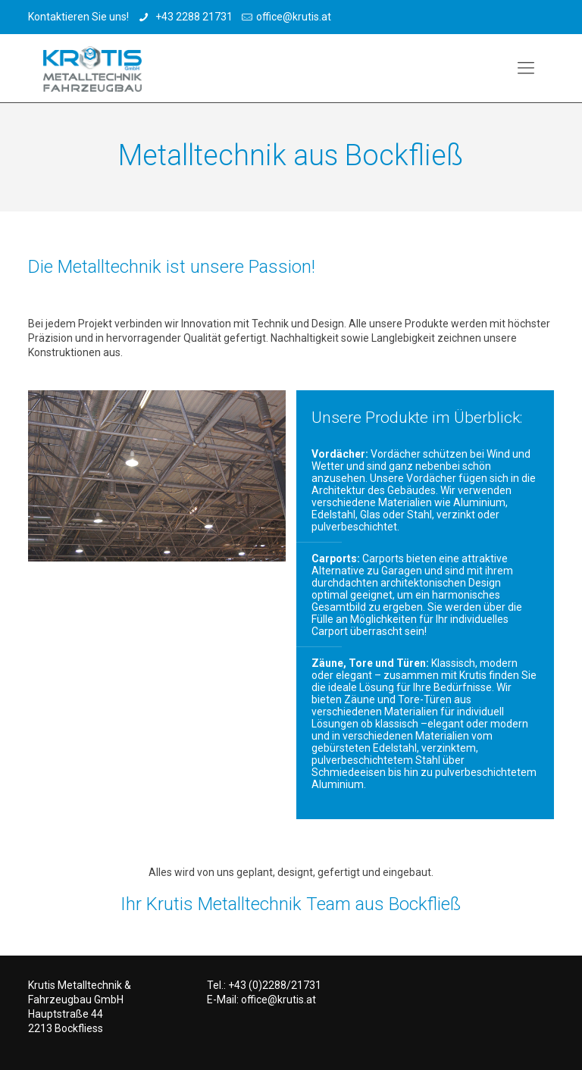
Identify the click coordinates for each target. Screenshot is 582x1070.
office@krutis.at (293, 17)
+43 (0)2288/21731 (274, 985)
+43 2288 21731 (193, 17)
